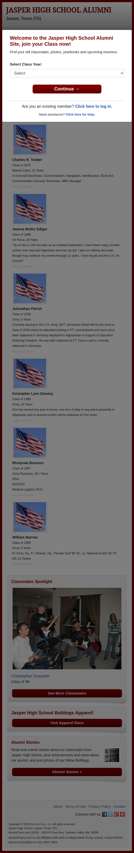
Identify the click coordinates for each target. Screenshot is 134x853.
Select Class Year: (26, 64)
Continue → (67, 88)
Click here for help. (80, 114)
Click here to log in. (93, 106)
